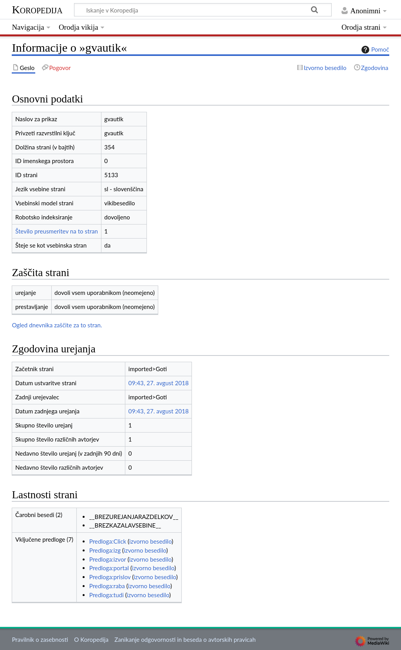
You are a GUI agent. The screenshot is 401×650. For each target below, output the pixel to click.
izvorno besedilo (150, 541)
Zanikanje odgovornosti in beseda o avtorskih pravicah (185, 639)
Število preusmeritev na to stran (56, 231)
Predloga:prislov (110, 576)
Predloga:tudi (106, 594)
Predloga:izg (105, 550)
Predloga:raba (107, 585)
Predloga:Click (107, 541)
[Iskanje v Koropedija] (202, 10)
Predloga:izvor (107, 559)
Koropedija (37, 10)
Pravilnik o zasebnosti (40, 639)
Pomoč (374, 50)
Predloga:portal (109, 567)
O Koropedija (91, 639)
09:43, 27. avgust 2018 (158, 382)
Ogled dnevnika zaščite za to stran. (57, 325)
